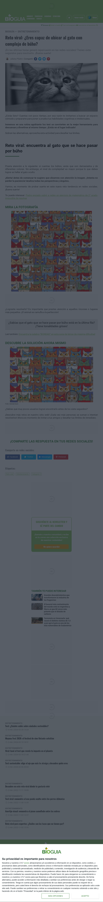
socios (26, 863)
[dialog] (51, 873)
